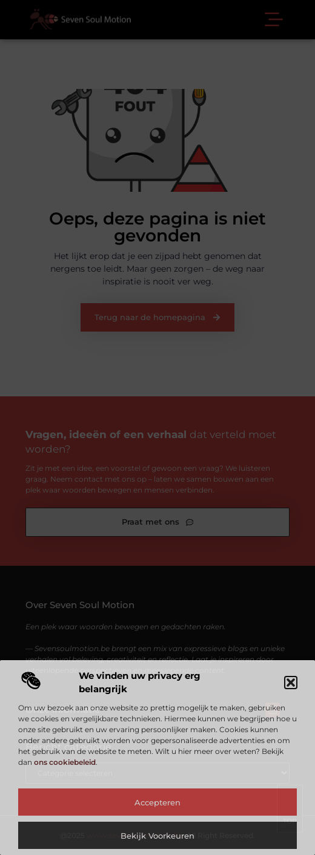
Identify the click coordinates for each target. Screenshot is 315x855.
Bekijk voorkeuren (157, 835)
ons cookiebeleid (65, 762)
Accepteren (157, 802)
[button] (291, 682)
